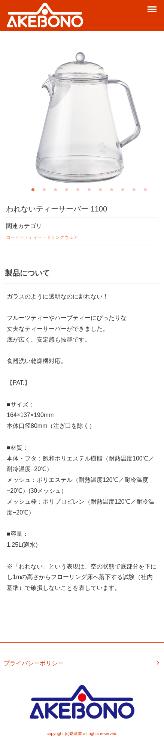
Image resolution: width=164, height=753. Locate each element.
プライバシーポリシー (82, 663)
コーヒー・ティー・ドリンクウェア (42, 237)
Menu (152, 6)
